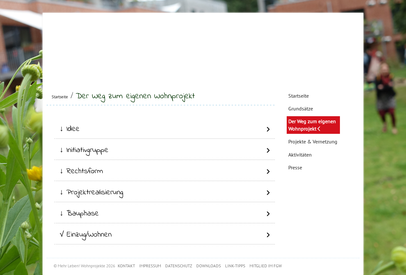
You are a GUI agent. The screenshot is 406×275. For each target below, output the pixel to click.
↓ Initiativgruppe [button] (84, 150)
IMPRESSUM (150, 266)
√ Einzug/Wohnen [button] (86, 234)
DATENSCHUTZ (178, 266)
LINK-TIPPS (235, 266)
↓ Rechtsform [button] (81, 171)
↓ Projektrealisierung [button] (91, 192)
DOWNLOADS (208, 266)
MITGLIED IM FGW (266, 266)
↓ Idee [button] (70, 129)
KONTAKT (126, 266)
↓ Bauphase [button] (79, 213)
